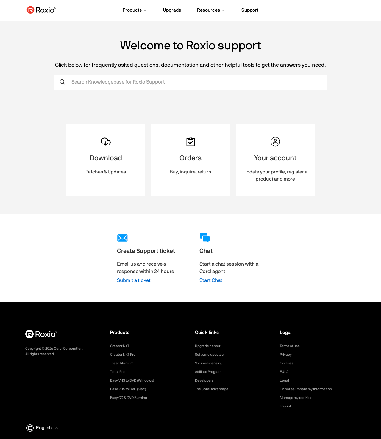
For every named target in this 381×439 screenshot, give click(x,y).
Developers (205, 380)
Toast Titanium (123, 363)
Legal (285, 380)
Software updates (211, 354)
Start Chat (210, 280)
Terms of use (292, 346)
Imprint (286, 406)
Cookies (287, 363)
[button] (135, 10)
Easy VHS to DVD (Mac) (132, 389)
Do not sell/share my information (310, 389)
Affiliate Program (210, 372)
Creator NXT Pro (125, 354)
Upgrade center (209, 346)
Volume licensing (211, 363)
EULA (285, 372)
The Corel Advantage (214, 389)
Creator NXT (121, 346)
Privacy (286, 354)
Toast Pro (118, 372)
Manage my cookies (299, 398)
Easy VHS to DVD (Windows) (136, 380)
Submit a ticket (134, 280)
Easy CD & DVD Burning (132, 398)
